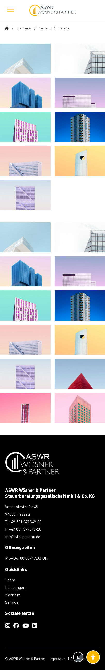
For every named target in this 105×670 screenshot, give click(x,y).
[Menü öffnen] (11, 10)
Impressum (58, 658)
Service (11, 602)
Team (10, 579)
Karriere (13, 594)
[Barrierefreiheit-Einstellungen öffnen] (93, 657)
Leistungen (15, 587)
